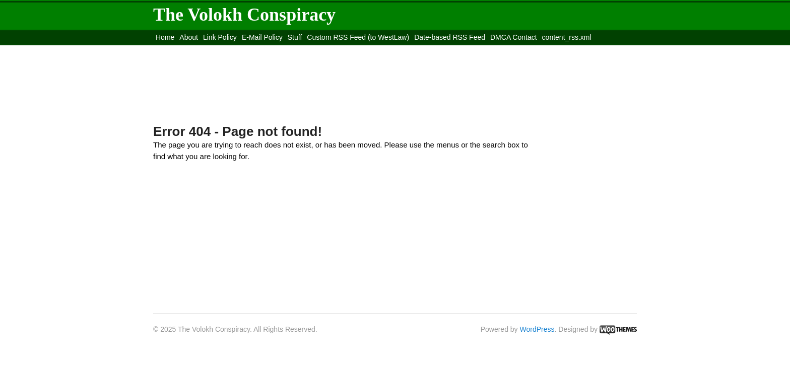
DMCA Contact (513, 37)
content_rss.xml (566, 37)
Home (165, 37)
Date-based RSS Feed (449, 37)
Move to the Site (209, 50)
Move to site (299, 50)
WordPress (537, 329)
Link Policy (220, 37)
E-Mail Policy (262, 37)
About (188, 37)
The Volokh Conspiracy (244, 15)
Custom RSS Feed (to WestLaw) (358, 37)
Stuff (295, 37)
